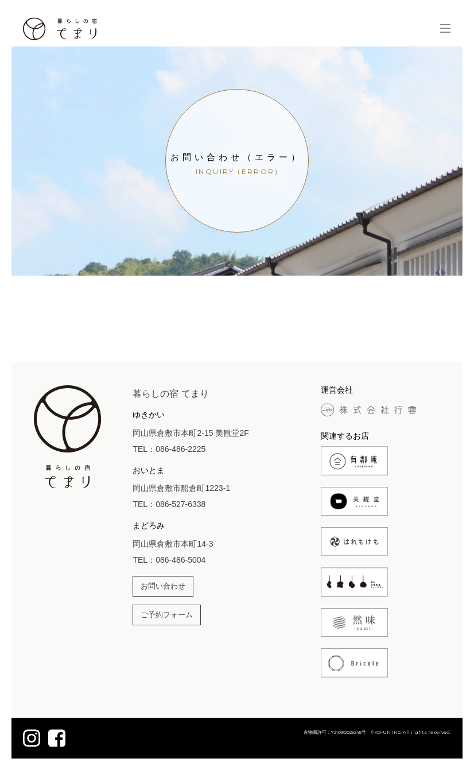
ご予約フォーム (167, 615)
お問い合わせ (163, 586)
